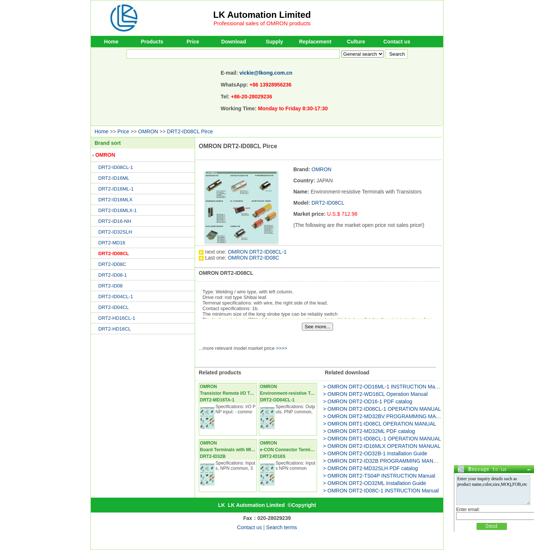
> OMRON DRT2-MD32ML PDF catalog (369, 431)
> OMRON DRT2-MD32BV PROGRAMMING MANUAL (386, 416)
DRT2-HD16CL (114, 329)
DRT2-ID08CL (113, 253)
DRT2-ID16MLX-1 (117, 210)
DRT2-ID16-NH (114, 221)
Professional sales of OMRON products (262, 23)
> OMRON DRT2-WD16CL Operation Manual (375, 394)
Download (233, 42)
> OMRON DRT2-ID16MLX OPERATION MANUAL (381, 446)
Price (193, 42)
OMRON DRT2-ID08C (253, 258)
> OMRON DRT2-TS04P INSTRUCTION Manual (379, 476)
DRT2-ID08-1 (112, 275)
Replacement (315, 42)
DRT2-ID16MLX (115, 199)
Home (111, 42)
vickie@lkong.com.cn (266, 73)
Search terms (281, 527)
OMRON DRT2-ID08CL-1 (257, 252)
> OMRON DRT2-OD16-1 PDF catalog (367, 401)
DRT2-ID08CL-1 (115, 167)
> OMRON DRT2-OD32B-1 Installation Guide (375, 453)
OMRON (148, 131)
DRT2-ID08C (112, 264)
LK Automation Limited (262, 15)
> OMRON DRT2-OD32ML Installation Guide (374, 483)
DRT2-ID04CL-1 (115, 296)
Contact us (396, 42)
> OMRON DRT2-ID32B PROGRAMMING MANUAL (383, 461)
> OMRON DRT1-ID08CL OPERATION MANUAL (379, 424)
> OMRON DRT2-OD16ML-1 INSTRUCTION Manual (384, 387)
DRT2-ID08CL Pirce (190, 131)
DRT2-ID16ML (113, 178)
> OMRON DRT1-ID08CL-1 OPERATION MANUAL (382, 439)
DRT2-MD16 (111, 242)
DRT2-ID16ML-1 (116, 189)
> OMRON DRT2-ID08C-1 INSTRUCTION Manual (381, 491)
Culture (356, 42)
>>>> (281, 348)
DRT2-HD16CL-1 (116, 318)
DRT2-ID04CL (113, 307)
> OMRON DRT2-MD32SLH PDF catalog (370, 468)
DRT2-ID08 (110, 286)
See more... (317, 326)
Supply (274, 42)
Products (152, 42)
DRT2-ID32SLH (115, 232)
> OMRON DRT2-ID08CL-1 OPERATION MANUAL (382, 409)
